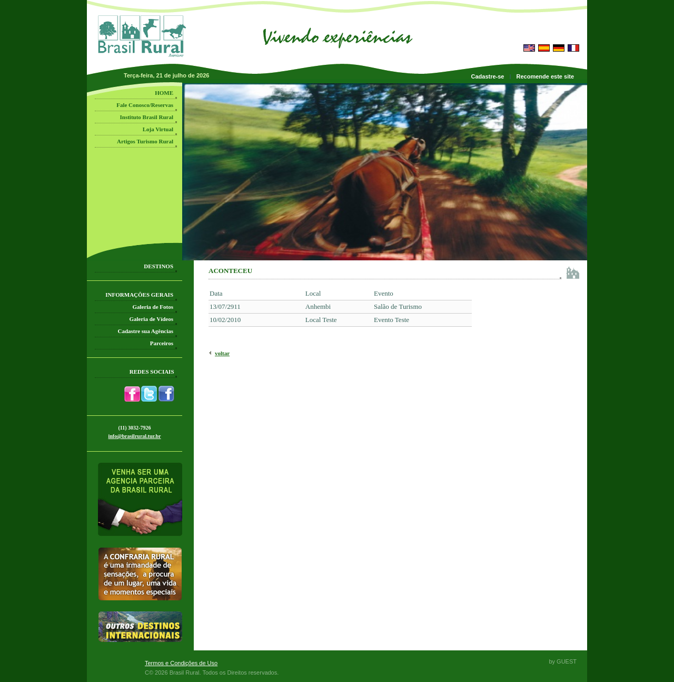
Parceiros (161, 343)
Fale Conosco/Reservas (144, 105)
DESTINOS (158, 266)
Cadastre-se (487, 76)
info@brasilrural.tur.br (134, 436)
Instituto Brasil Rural (146, 117)
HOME (164, 93)
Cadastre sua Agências (145, 331)
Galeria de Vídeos (151, 319)
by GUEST (563, 661)
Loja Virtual (158, 129)
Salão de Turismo (398, 306)
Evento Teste (391, 320)
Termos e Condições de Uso (181, 663)
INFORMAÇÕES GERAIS (139, 294)
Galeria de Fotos (152, 307)
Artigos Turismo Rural (145, 141)
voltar (222, 353)
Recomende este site (545, 76)
